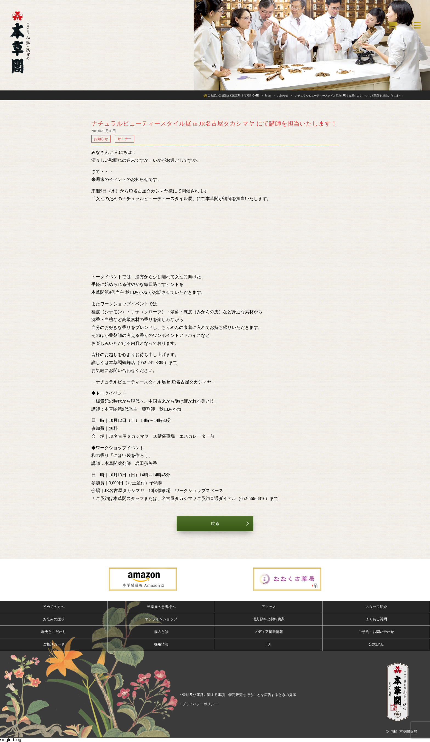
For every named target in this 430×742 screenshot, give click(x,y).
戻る (215, 523)
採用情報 (161, 644)
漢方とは (161, 632)
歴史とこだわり (53, 632)
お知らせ (101, 139)
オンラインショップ (161, 619)
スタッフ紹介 (376, 607)
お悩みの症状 (53, 619)
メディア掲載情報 (268, 632)
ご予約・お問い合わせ (376, 632)
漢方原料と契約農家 (269, 619)
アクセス (269, 607)
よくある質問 (376, 619)
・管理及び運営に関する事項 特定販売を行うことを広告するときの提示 (237, 695)
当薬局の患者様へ (161, 607)
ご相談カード (53, 644)
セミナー (124, 139)
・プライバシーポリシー (198, 704)
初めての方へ (53, 607)
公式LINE (376, 644)
